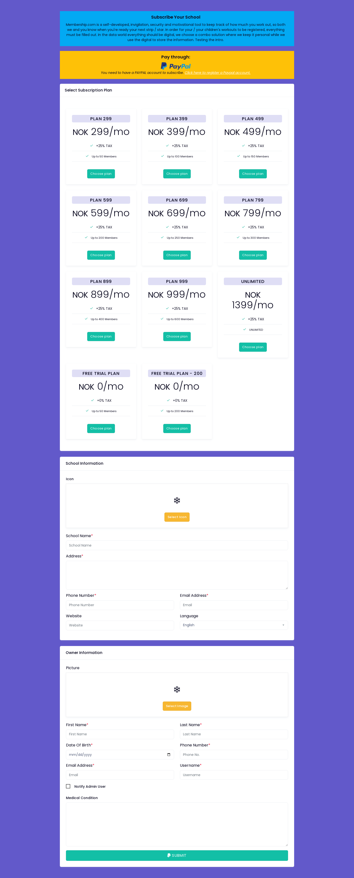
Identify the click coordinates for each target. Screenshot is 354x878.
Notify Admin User (90, 786)
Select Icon (177, 517)
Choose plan (101, 173)
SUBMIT (177, 855)
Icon (70, 479)
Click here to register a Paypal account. (217, 72)
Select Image (177, 706)
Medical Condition (82, 797)
